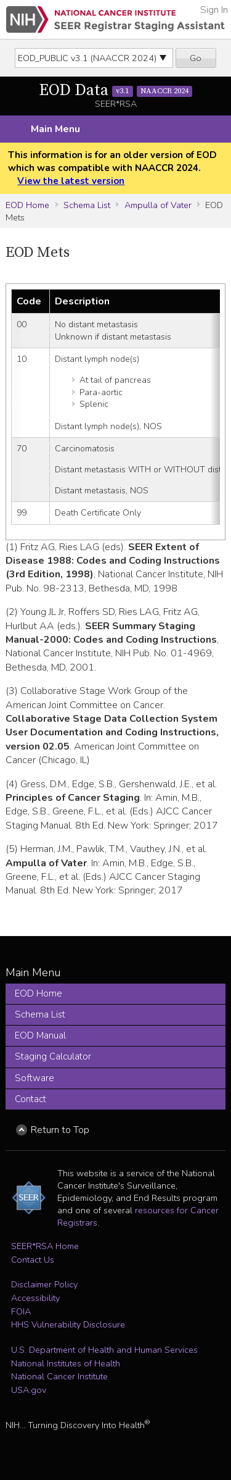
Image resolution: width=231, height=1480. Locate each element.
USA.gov (28, 1390)
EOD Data (116, 90)
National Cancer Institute (59, 1376)
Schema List (86, 205)
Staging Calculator (53, 1056)
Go (195, 58)
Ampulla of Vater (158, 205)
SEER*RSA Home (45, 1246)
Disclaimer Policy (44, 1284)
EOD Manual (40, 1035)
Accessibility (35, 1298)
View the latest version (70, 181)
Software (34, 1078)
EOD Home (27, 205)
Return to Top (60, 1130)
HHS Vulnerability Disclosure (68, 1324)
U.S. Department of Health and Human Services (104, 1350)
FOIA (21, 1311)
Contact (30, 1099)
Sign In (214, 10)
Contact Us (32, 1259)
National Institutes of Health (65, 1363)
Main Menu (55, 129)
